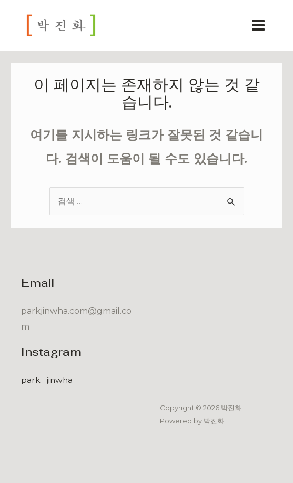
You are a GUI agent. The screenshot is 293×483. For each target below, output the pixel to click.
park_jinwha (47, 380)
